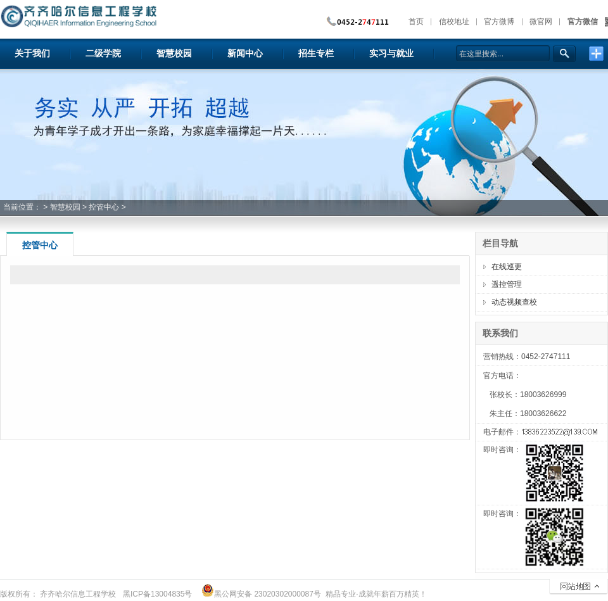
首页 (416, 21)
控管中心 (104, 207)
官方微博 (499, 21)
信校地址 (454, 21)
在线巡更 (506, 266)
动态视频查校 (514, 302)
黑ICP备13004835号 (157, 594)
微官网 (540, 21)
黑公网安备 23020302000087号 (261, 594)
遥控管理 (506, 284)
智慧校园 (65, 207)
